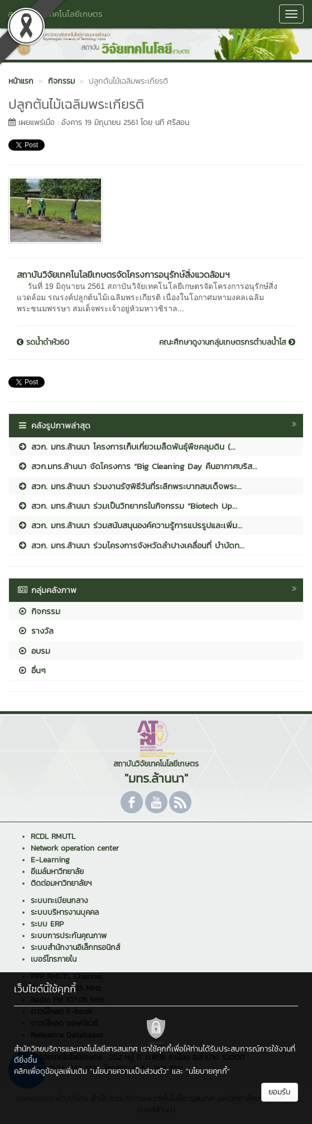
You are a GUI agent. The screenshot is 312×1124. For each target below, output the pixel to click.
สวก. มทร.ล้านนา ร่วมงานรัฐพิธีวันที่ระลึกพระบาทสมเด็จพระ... (129, 486)
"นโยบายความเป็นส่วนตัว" (129, 1071)
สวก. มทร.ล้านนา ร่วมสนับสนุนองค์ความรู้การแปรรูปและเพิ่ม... (129, 525)
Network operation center (75, 848)
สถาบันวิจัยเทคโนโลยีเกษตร (55, 13)
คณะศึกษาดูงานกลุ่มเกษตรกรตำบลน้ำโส (227, 342)
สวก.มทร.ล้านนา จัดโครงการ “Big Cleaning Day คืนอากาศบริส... (137, 466)
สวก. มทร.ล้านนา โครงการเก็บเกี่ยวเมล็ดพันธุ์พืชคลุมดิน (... (126, 446)
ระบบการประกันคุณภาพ (69, 936)
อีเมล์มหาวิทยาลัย (57, 871)
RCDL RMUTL (53, 836)
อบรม (33, 650)
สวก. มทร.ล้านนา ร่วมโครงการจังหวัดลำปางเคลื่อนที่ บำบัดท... (130, 545)
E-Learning (50, 860)
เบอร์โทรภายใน (53, 959)
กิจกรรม (38, 611)
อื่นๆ (31, 670)
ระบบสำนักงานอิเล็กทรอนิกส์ (75, 947)
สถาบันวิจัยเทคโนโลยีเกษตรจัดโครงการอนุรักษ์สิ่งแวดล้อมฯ (123, 274)
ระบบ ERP (47, 924)
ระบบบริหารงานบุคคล (65, 912)
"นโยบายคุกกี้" (208, 1071)
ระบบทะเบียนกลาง (59, 900)
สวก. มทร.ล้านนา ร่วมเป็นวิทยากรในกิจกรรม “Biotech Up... (127, 505)
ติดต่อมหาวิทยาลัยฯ (61, 883)
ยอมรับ (279, 1092)
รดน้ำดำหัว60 (43, 342)
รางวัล (35, 630)
